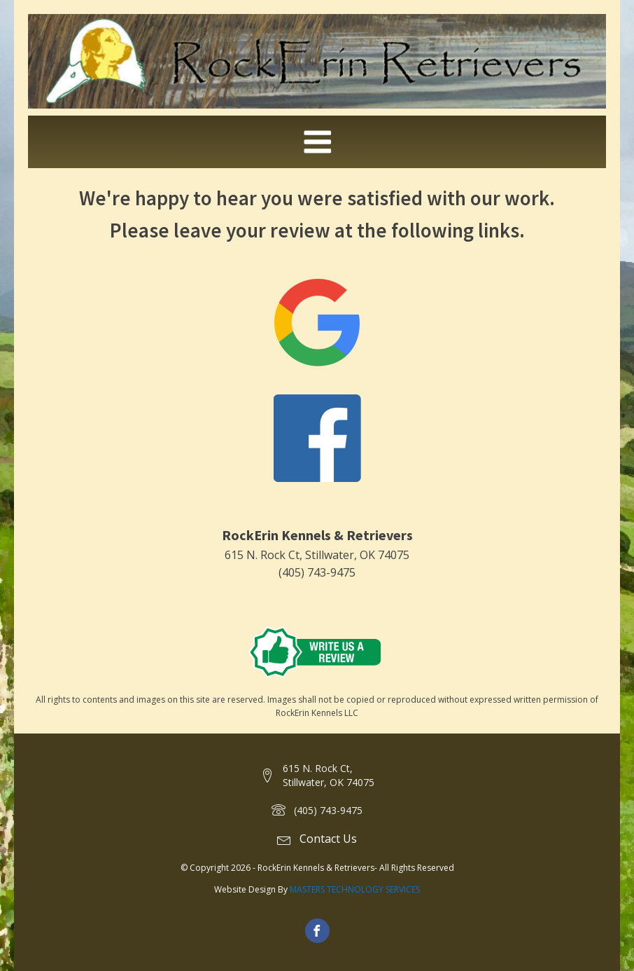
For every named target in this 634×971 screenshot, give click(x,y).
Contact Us (328, 838)
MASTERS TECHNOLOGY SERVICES (355, 889)
